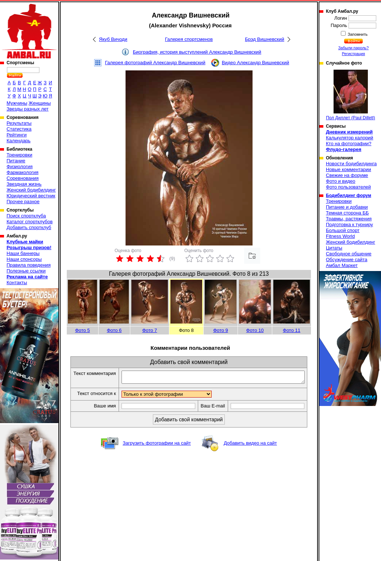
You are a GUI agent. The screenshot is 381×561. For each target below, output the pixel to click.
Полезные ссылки (26, 271)
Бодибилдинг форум (348, 195)
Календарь (19, 140)
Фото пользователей (348, 187)
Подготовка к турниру (349, 224)
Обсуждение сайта (346, 259)
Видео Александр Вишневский (255, 62)
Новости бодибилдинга (351, 163)
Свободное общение (349, 253)
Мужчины (17, 103)
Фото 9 (220, 330)
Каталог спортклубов (30, 221)
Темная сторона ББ (347, 213)
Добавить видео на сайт (250, 451)
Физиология (19, 166)
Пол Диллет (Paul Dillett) (350, 95)
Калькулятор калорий (349, 137)
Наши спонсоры (24, 259)
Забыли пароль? (353, 48)
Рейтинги (17, 135)
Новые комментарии (348, 169)
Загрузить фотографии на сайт (157, 451)
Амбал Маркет (342, 265)
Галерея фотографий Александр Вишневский (155, 62)
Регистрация (353, 53)
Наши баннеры (23, 253)
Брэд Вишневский (264, 39)
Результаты (19, 123)
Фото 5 (82, 330)
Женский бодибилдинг (31, 190)
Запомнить (357, 34)
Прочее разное (23, 201)
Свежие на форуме (347, 175)
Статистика (19, 129)
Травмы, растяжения (349, 218)
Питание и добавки (347, 207)
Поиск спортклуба (26, 215)
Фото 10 (255, 330)
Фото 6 (114, 330)
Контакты (17, 282)
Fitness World (340, 236)
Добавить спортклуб (29, 227)
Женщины (39, 103)
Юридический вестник (31, 195)
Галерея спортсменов (189, 39)
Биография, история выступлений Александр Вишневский (197, 52)
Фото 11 (291, 330)
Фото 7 (149, 330)
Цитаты (334, 248)
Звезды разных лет (28, 109)
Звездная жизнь (24, 184)
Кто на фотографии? (349, 143)
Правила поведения (29, 265)
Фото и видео (340, 181)
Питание (16, 160)
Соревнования (23, 178)
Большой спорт (342, 230)
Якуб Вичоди (113, 39)
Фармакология (22, 172)
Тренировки (19, 155)
